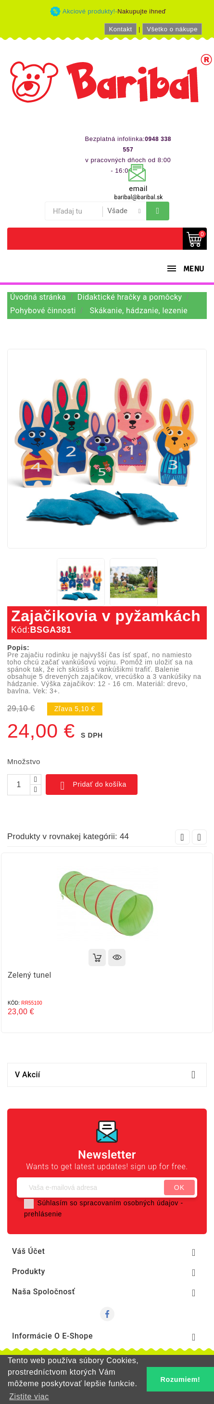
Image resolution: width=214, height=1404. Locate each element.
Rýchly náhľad (117, 957)
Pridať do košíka (91, 785)
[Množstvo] (18, 784)
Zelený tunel (29, 975)
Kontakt (120, 29)
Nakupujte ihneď (141, 11)
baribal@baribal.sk (138, 197)
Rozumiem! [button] (181, 1379)
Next (199, 837)
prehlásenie (43, 1214)
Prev (182, 837)
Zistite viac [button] (29, 1396)
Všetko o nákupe (172, 29)
